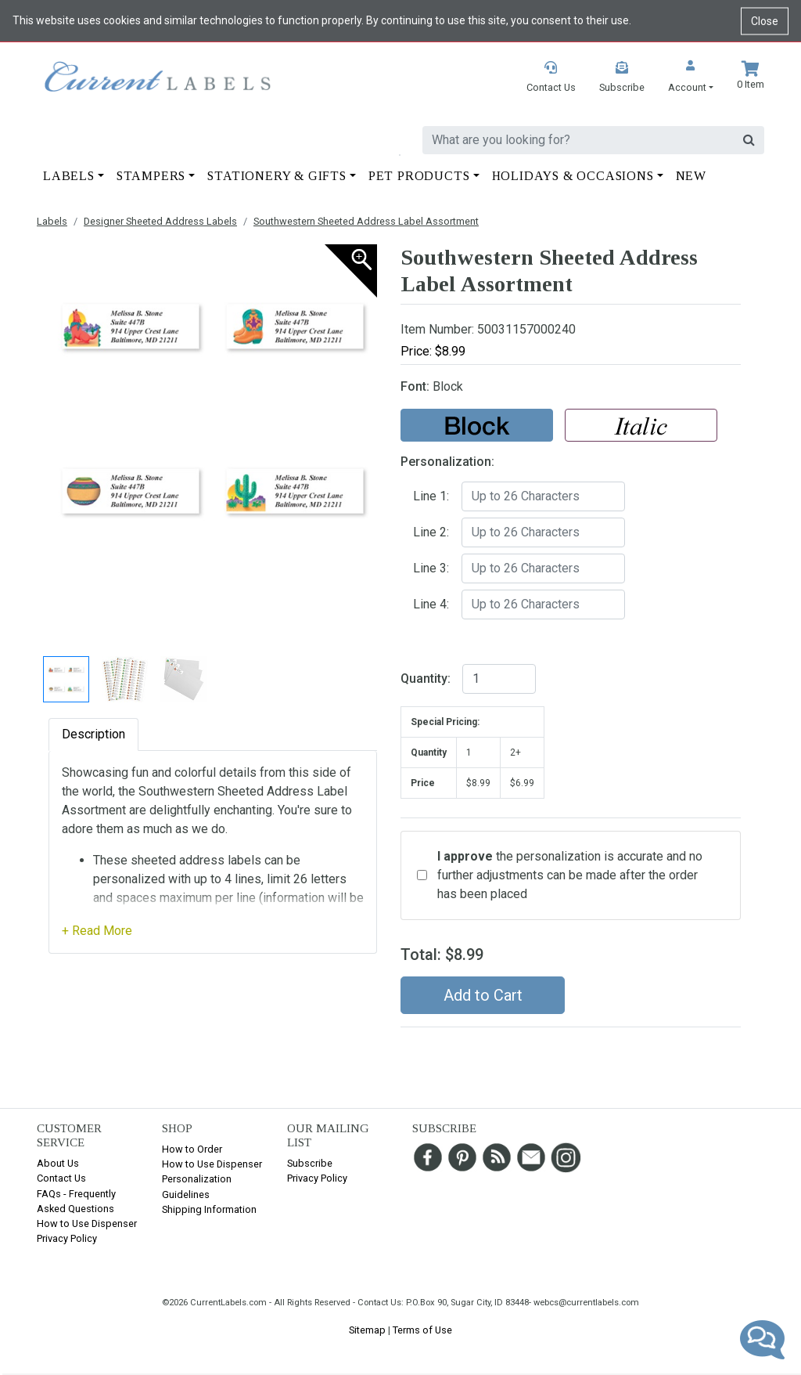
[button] (690, 78)
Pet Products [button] (419, 175)
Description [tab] (93, 734)
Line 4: (431, 604)
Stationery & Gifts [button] (276, 175)
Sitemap (367, 1330)
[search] (578, 140)
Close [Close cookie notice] (764, 20)
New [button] (691, 175)
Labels (52, 221)
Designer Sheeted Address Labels (160, 221)
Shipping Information (209, 1209)
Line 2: (431, 532)
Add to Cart (483, 995)
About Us (58, 1163)
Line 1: (431, 496)
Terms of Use (422, 1330)
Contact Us (61, 1178)
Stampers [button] (151, 175)
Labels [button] (69, 175)
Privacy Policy (67, 1238)
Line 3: (431, 568)
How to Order (192, 1149)
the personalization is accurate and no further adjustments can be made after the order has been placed (569, 875)
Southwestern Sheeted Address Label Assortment (366, 221)
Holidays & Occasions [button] (573, 175)
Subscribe (309, 1163)
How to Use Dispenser (87, 1223)
